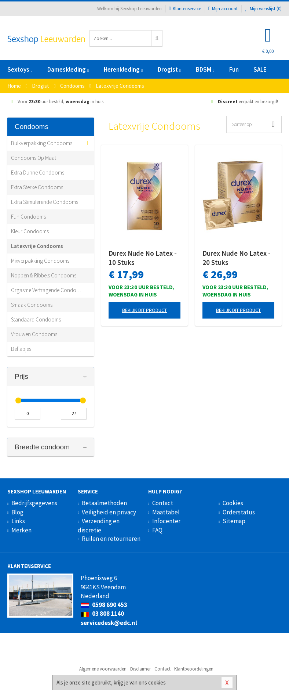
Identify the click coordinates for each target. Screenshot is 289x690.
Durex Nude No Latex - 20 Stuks (236, 258)
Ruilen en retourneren (111, 539)
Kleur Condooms (30, 231)
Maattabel (166, 512)
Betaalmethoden (104, 503)
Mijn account (223, 9)
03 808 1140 (102, 614)
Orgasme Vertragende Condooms (47, 290)
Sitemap (234, 521)
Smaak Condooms (31, 304)
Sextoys (19, 69)
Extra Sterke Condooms (37, 187)
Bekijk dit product (144, 310)
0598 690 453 (104, 605)
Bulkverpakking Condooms (41, 143)
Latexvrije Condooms (37, 245)
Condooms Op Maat (33, 157)
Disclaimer (140, 669)
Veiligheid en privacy (109, 512)
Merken (21, 530)
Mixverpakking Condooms (40, 260)
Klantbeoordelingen (193, 669)
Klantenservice (185, 9)
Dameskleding (68, 69)
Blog (17, 512)
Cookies (233, 503)
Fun (234, 69)
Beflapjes (21, 348)
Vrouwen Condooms (34, 334)
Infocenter (166, 521)
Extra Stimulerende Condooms (44, 201)
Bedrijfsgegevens (34, 503)
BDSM (205, 69)
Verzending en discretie (99, 525)
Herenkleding (123, 69)
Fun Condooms (28, 216)
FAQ (157, 530)
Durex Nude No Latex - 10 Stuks (143, 258)
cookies (157, 682)
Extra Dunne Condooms (37, 172)
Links (18, 521)
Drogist (169, 69)
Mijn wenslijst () (263, 9)
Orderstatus (239, 512)
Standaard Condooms (36, 319)
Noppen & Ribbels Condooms (43, 275)
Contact (162, 503)
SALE (260, 69)
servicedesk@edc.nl (109, 623)
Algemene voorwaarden (103, 669)
